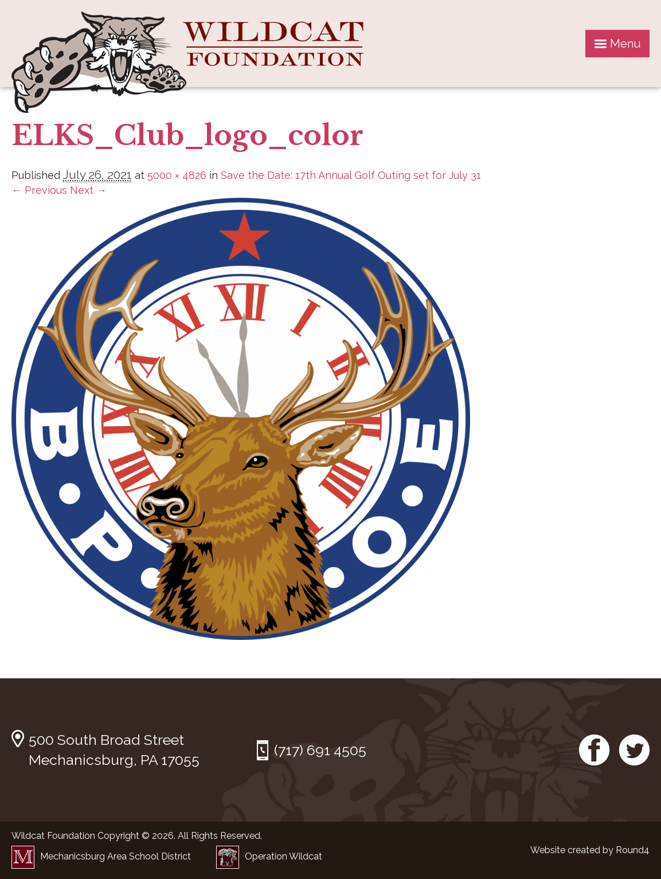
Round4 (633, 850)
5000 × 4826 (176, 175)
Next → (88, 190)
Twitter (634, 750)
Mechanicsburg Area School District (101, 856)
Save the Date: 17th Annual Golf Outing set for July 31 (351, 175)
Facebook (594, 750)
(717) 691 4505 (320, 750)
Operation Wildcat (269, 856)
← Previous (39, 190)
